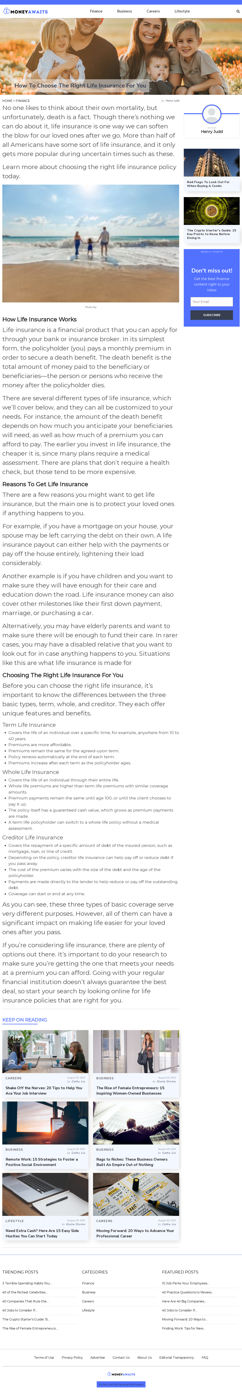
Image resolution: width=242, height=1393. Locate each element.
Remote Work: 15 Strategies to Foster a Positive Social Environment (42, 1162)
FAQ (205, 1357)
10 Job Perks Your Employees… (185, 1283)
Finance (96, 11)
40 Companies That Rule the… (25, 1301)
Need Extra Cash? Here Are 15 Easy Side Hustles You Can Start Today (42, 1233)
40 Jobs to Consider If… (19, 1310)
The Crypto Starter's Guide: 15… (26, 1319)
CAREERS (14, 1078)
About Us (144, 1357)
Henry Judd (172, 100)
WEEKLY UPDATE (212, 251)
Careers (153, 11)
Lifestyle (182, 11)
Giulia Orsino (166, 1081)
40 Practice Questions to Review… (188, 1292)
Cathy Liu (78, 1081)
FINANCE (23, 101)
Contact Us (121, 1357)
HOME (7, 101)
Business (124, 11)
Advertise (98, 1357)
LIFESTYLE (15, 1221)
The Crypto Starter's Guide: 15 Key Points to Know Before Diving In (211, 234)
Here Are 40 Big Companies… (184, 1301)
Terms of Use (44, 1357)
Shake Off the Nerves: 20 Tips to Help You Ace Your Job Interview (44, 1090)
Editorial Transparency (176, 1357)
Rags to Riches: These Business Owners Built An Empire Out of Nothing (132, 1162)
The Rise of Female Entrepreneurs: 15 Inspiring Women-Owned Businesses (130, 1090)
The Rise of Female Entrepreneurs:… (30, 1328)
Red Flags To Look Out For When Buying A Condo (208, 184)
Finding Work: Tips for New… (183, 1328)
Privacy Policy (72, 1357)
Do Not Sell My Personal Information (121, 1384)
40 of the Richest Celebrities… (24, 1292)
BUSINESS (105, 1078)
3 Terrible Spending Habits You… (27, 1283)
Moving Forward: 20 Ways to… (185, 1319)
